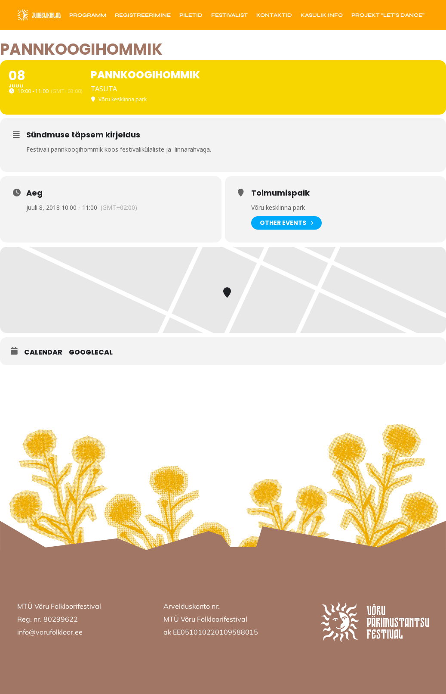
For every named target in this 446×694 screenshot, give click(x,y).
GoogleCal (91, 352)
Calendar (43, 352)
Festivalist (229, 15)
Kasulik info (322, 15)
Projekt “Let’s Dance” (387, 15)
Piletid (191, 15)
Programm (87, 15)
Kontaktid (274, 15)
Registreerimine (143, 15)
